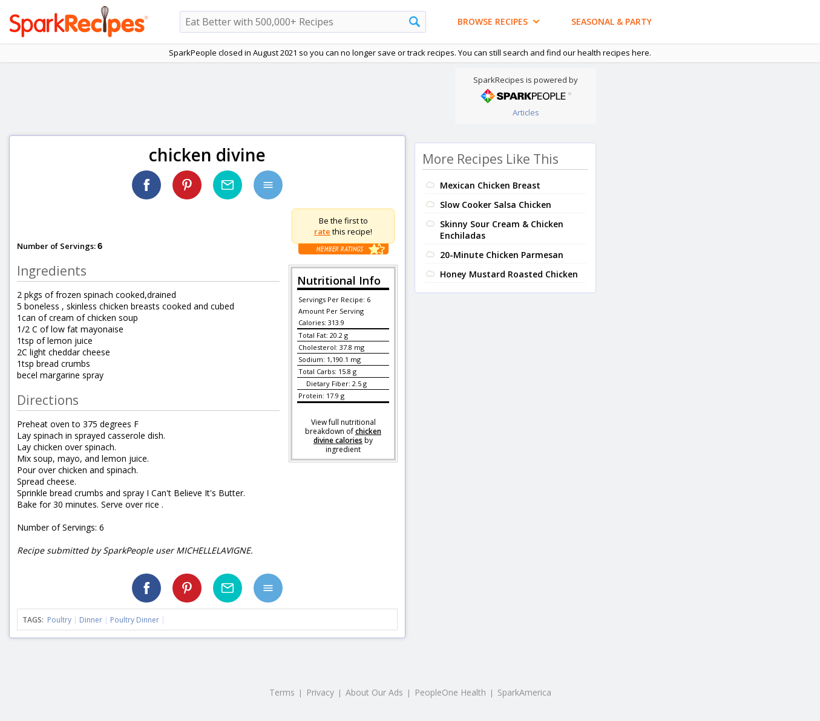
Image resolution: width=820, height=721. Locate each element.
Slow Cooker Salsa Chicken (495, 204)
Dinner (90, 620)
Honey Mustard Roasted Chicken (509, 274)
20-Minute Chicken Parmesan (501, 254)
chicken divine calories (347, 435)
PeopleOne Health (450, 692)
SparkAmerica (524, 692)
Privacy (320, 692)
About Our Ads (374, 692)
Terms (282, 692)
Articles (526, 112)
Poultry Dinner (134, 620)
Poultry (59, 620)
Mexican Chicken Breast (490, 185)
